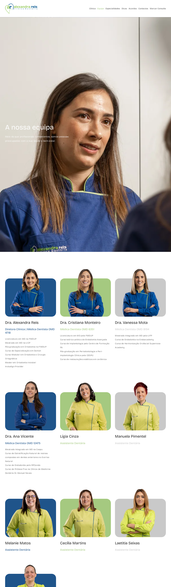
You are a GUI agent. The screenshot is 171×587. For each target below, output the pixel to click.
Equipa (100, 8)
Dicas (124, 8)
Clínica (92, 8)
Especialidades (113, 8)
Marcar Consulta (158, 8)
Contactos (143, 8)
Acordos (133, 8)
